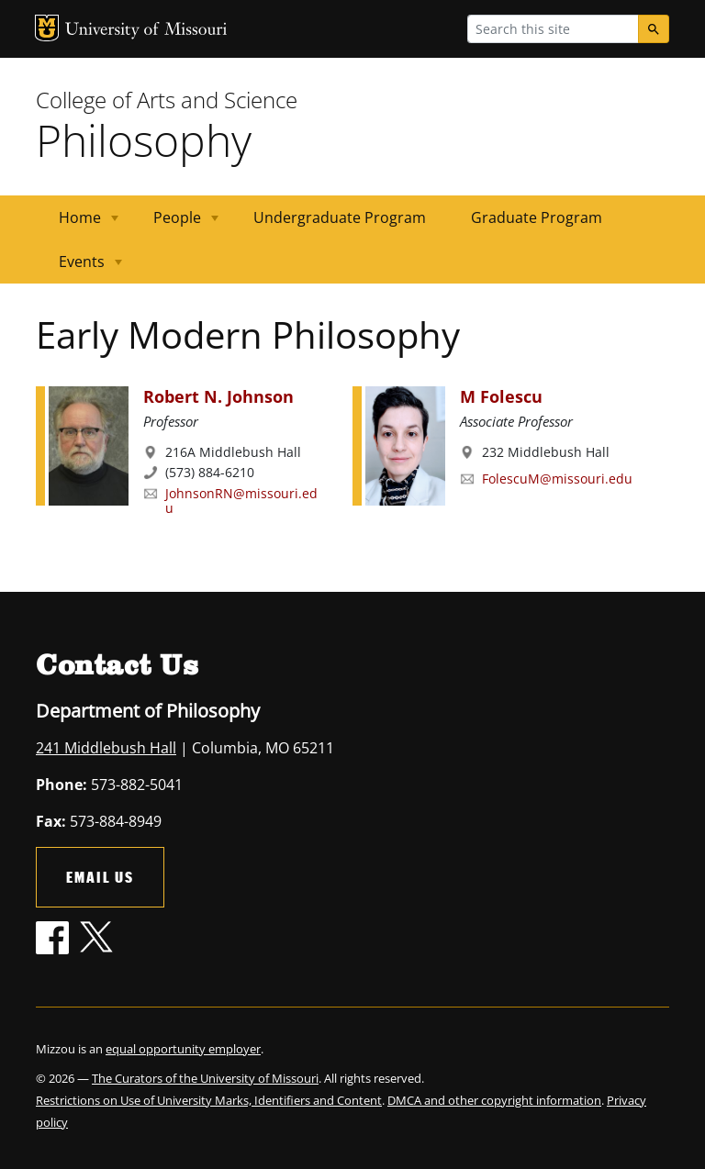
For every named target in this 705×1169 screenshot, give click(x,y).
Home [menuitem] (77, 223)
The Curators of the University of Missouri (205, 1078)
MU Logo (47, 28)
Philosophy (144, 140)
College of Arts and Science (166, 99)
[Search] (653, 29)
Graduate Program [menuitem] (536, 217)
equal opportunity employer (183, 1049)
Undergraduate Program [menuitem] (339, 217)
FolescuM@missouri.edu (557, 478)
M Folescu (501, 396)
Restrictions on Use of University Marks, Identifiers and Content (209, 1100)
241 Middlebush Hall (106, 748)
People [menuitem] (174, 223)
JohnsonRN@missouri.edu (241, 500)
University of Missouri (146, 30)
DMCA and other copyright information (494, 1100)
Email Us (100, 876)
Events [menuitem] (79, 267)
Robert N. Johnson (218, 396)
